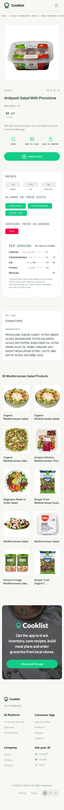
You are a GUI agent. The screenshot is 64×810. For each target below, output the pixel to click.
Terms (34, 793)
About (7, 754)
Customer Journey (14, 721)
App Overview (42, 721)
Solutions (9, 727)
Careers (8, 760)
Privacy (23, 793)
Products (40, 727)
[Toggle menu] (56, 5)
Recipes (39, 732)
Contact (8, 765)
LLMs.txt (9, 793)
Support (39, 738)
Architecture (11, 732)
